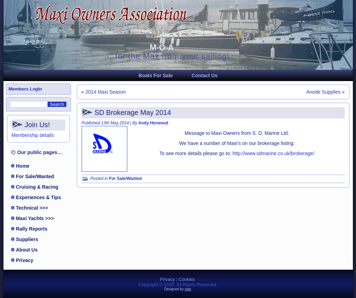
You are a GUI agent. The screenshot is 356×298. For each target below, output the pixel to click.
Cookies (187, 279)
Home (23, 166)
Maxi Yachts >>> (35, 218)
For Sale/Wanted (35, 176)
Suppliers (27, 239)
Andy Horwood (153, 123)
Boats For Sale (156, 75)
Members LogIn (25, 89)
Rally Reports (32, 229)
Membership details (33, 135)
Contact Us (205, 75)
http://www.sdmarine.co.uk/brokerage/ (273, 153)
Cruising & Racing (37, 187)
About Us (27, 250)
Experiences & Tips (38, 197)
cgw (188, 289)
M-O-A (162, 47)
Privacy (25, 260)
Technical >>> (32, 208)
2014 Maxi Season (105, 92)
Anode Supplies (323, 92)
